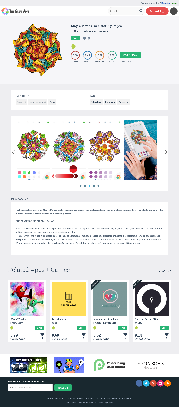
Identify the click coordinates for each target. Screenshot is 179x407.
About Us (92, 398)
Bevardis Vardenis (106, 322)
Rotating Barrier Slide (146, 319)
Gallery (70, 398)
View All (165, 270)
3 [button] (89, 186)
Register (165, 2)
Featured (59, 398)
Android (21, 101)
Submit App (157, 11)
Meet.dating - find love (105, 319)
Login (174, 2)
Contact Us (104, 398)
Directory (81, 398)
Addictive (96, 101)
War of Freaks (18, 319)
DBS (140, 322)
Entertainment (38, 101)
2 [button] (85, 186)
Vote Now (130, 55)
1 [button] (80, 186)
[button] (13, 151)
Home (49, 398)
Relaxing (110, 101)
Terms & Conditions (122, 398)
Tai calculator (59, 319)
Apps (52, 101)
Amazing (123, 101)
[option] (33, 150)
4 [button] (94, 186)
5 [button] (98, 186)
